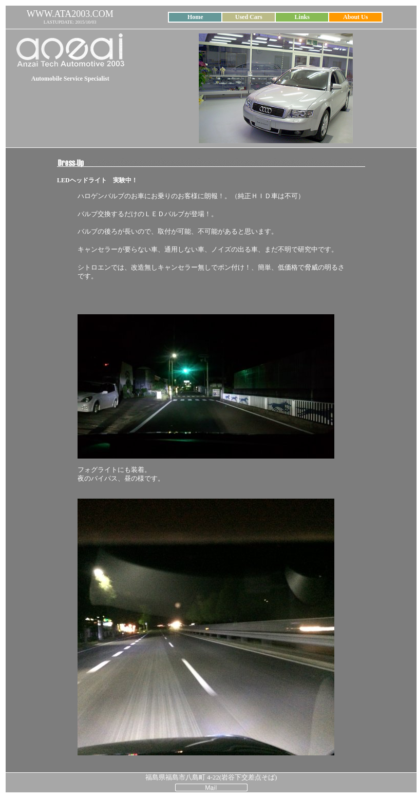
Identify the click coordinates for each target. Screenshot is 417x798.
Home (195, 17)
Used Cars (248, 17)
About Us (355, 17)
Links (302, 17)
